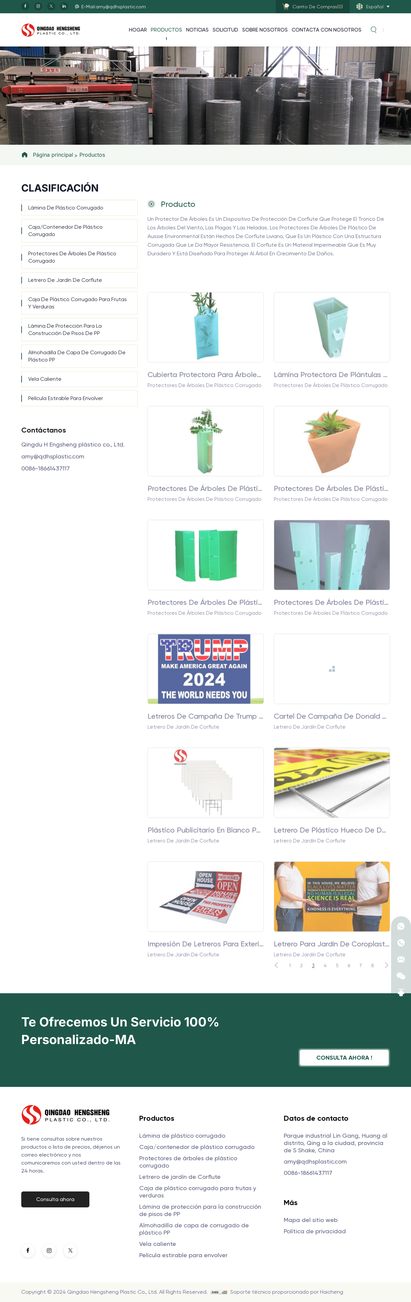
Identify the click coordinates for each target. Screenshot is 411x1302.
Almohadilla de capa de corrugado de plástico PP (77, 356)
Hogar (138, 30)
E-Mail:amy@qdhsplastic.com (113, 6)
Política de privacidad (315, 1231)
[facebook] (25, 6)
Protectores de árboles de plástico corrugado (72, 257)
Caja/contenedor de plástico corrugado (65, 230)
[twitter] (51, 6)
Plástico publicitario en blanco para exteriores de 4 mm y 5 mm (206, 887)
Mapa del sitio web (311, 1219)
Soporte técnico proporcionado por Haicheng (286, 1292)
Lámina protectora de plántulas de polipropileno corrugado (332, 432)
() (317, 6)
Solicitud (225, 30)
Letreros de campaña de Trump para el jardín (206, 773)
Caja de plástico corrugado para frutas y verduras (77, 303)
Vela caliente (44, 379)
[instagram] (38, 6)
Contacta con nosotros (326, 30)
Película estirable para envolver (65, 398)
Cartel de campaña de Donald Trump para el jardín (332, 773)
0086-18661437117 (45, 468)
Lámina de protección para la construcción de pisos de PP (65, 329)
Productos (166, 30)
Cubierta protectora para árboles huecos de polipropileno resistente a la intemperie (206, 432)
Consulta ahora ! (344, 1057)
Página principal (53, 154)
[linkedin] (64, 6)
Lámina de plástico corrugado (65, 207)
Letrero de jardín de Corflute (65, 280)
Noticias (197, 30)
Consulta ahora (55, 1199)
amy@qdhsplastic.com (52, 456)
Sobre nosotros (265, 30)
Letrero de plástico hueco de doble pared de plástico (332, 887)
